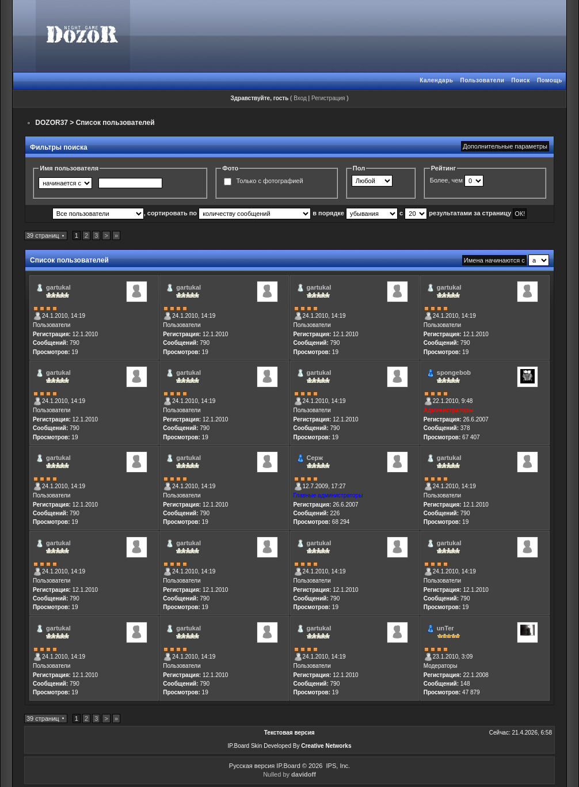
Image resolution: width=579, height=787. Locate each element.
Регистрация (328, 98)
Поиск (520, 80)
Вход (300, 98)
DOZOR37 (51, 123)
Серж (315, 457)
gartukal (58, 287)
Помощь (549, 80)
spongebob (454, 372)
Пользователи (482, 80)
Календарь (436, 80)
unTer (445, 628)
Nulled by (289, 774)
